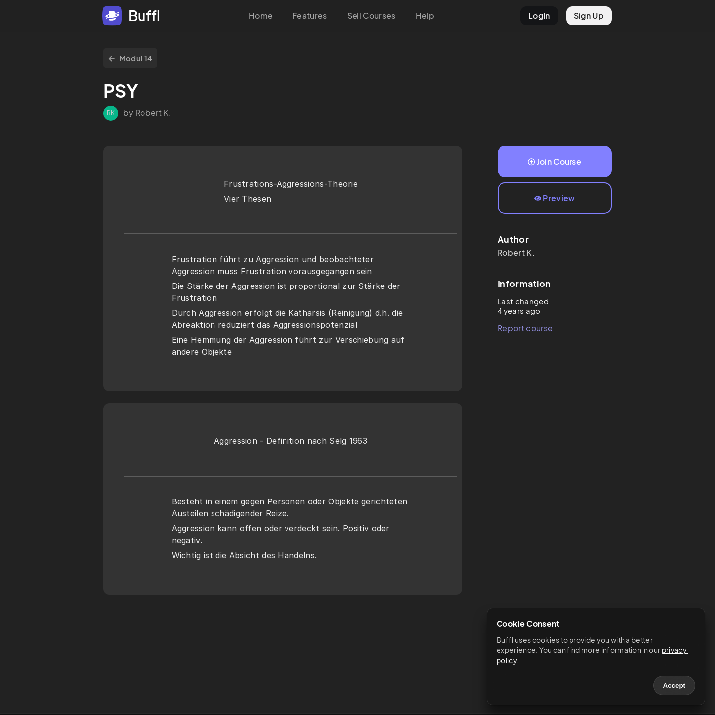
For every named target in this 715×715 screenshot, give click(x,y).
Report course (525, 328)
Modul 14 (130, 58)
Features (309, 15)
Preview (554, 198)
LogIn (539, 15)
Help (425, 15)
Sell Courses (371, 15)
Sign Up (589, 15)
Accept (674, 685)
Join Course (554, 161)
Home (261, 15)
